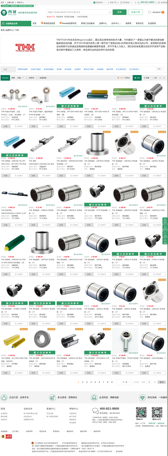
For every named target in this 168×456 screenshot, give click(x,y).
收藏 (5, 126)
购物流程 (72, 420)
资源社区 (4, 420)
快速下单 (113, 2)
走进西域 (152, 23)
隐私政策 (161, 423)
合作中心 (116, 23)
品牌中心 (103, 23)
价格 (20, 77)
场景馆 (128, 23)
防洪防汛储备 (69, 17)
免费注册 (10, 2)
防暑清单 (59, 17)
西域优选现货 (49, 23)
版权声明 (97, 431)
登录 (2, 2)
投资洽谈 (42, 431)
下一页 (126, 382)
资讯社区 (140, 23)
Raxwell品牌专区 (69, 23)
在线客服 (162, 2)
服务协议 (70, 431)
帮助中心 (20, 2)
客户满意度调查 (52, 416)
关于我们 (15, 431)
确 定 (162, 382)
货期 (13, 78)
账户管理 (72, 416)
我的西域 (99, 2)
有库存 (30, 78)
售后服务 (72, 423)
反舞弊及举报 (29, 420)
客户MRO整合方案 (30, 413)
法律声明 (29, 431)
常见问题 (50, 413)
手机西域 (126, 2)
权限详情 (152, 423)
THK (17, 30)
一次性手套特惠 (81, 17)
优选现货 (41, 78)
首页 (35, 23)
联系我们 (56, 431)
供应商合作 (28, 416)
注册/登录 (73, 413)
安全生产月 (51, 17)
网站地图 (4, 416)
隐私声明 (83, 431)
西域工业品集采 (88, 23)
